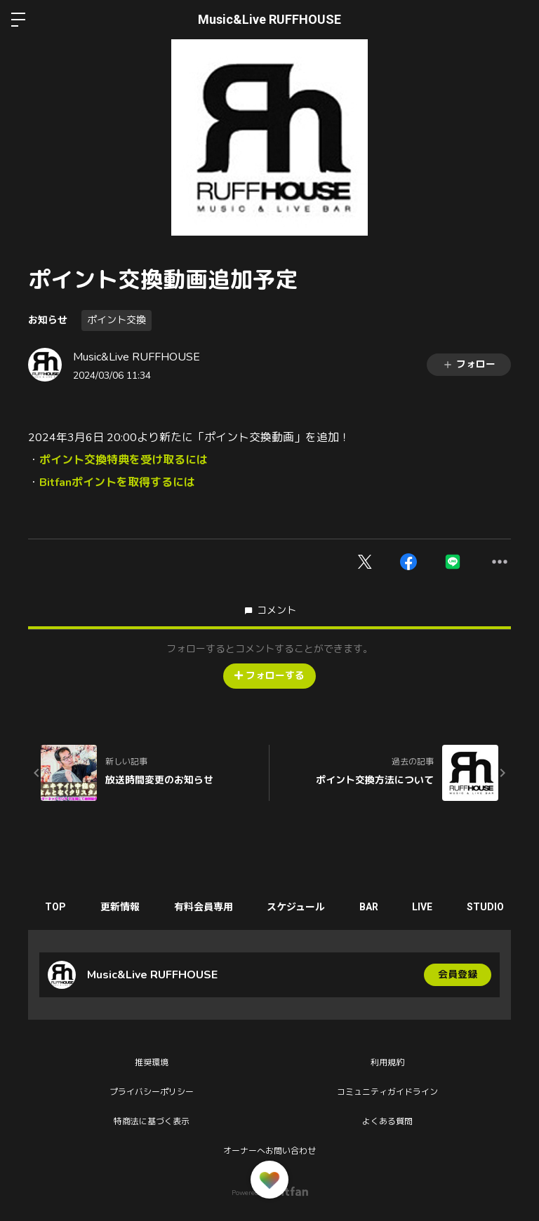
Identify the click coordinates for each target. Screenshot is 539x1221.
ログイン (516, 19)
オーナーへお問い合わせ (269, 1150)
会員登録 (457, 974)
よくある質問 (387, 1121)
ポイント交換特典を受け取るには (123, 460)
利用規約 (387, 1062)
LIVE (428, 906)
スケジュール (299, 906)
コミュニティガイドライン (387, 1092)
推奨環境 (151, 1062)
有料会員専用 (205, 906)
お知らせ (47, 319)
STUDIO (491, 906)
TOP (56, 906)
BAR (373, 906)
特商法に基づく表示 (151, 1121)
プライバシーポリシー (151, 1092)
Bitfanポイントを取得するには (117, 482)
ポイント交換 (116, 320)
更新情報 (121, 906)
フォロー (468, 364)
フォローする (269, 675)
